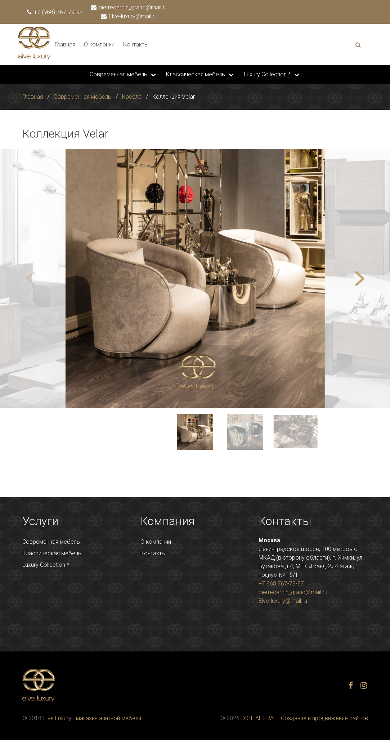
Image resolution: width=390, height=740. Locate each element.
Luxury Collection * (267, 74)
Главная (65, 44)
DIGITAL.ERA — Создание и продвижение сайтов (304, 718)
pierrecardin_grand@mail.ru (129, 7)
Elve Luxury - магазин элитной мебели (92, 718)
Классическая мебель (195, 74)
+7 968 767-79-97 (281, 583)
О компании (99, 44)
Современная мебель (118, 74)
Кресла (132, 96)
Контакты (135, 44)
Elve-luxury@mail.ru (129, 16)
